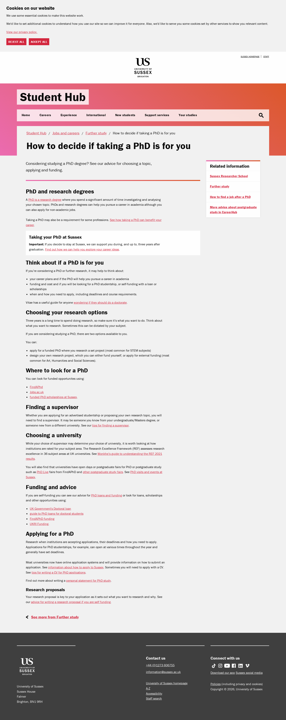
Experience (69, 115)
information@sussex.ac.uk (163, 672)
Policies (216, 684)
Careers (45, 115)
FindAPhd (36, 387)
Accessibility (154, 693)
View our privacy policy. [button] (21, 32)
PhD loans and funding (106, 495)
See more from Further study (55, 617)
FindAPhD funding (42, 519)
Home (26, 115)
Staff (266, 56)
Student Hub (53, 96)
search (261, 115)
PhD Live (42, 472)
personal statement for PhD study (88, 580)
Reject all (16, 42)
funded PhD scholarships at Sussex (53, 397)
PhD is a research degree (44, 200)
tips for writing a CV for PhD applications (58, 572)
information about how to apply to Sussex (75, 567)
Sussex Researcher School (229, 176)
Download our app (223, 673)
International (96, 115)
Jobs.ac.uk (37, 392)
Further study (219, 186)
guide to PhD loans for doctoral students (56, 513)
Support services (157, 115)
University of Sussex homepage (166, 683)
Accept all (39, 42)
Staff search (154, 698)
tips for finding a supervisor (110, 425)
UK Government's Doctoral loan (50, 509)
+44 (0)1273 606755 (160, 665)
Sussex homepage (250, 56)
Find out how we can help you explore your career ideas (82, 249)
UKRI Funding (39, 524)
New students (125, 115)
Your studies (188, 115)
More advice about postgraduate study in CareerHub (233, 209)
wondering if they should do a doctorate (100, 302)
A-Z (148, 688)
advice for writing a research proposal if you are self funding (71, 602)
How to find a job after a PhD (230, 197)
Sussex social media (249, 673)
